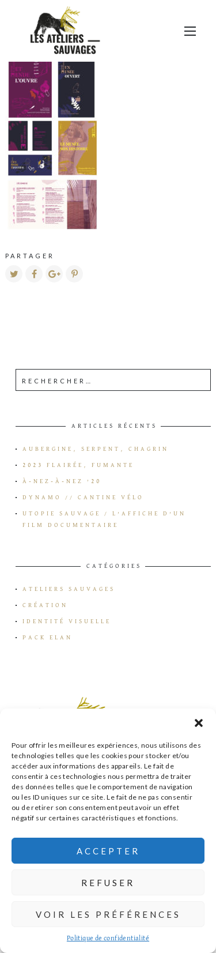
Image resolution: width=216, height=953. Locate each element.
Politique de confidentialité (108, 938)
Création (45, 605)
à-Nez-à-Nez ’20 (61, 481)
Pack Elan (47, 638)
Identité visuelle (66, 621)
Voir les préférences (108, 914)
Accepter (108, 851)
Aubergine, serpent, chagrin (95, 449)
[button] (198, 723)
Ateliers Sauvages (68, 589)
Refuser (108, 882)
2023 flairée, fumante (78, 465)
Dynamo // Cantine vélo (83, 497)
